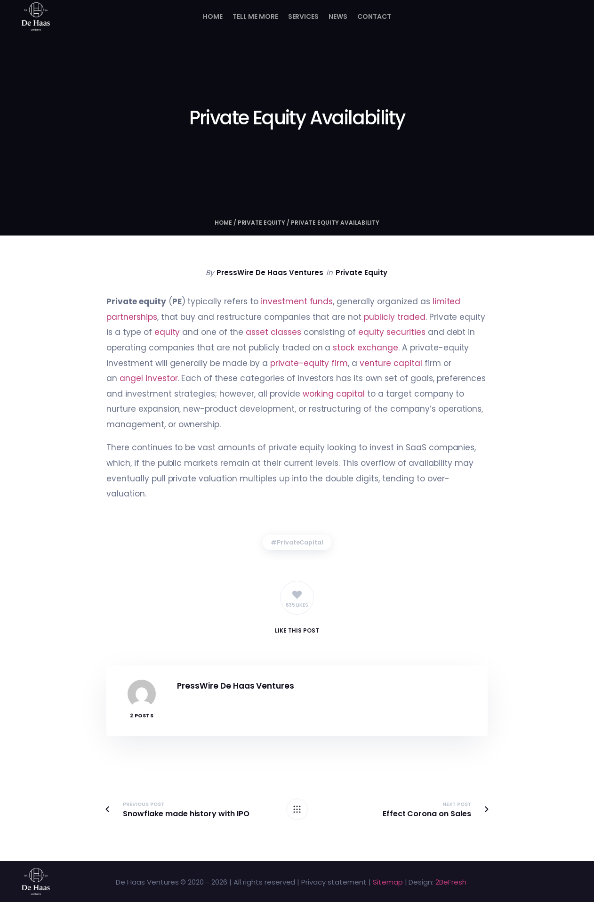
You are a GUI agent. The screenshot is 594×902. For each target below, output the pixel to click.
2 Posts (142, 715)
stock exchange (365, 347)
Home (213, 16)
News (338, 16)
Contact (374, 16)
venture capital (391, 363)
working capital (334, 393)
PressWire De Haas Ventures (270, 272)
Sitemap (388, 882)
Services (303, 16)
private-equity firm (309, 363)
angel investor (149, 378)
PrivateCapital (300, 542)
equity (167, 332)
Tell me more (255, 16)
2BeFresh (450, 882)
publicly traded (394, 317)
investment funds (297, 301)
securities (405, 332)
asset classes (273, 332)
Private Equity (262, 223)
